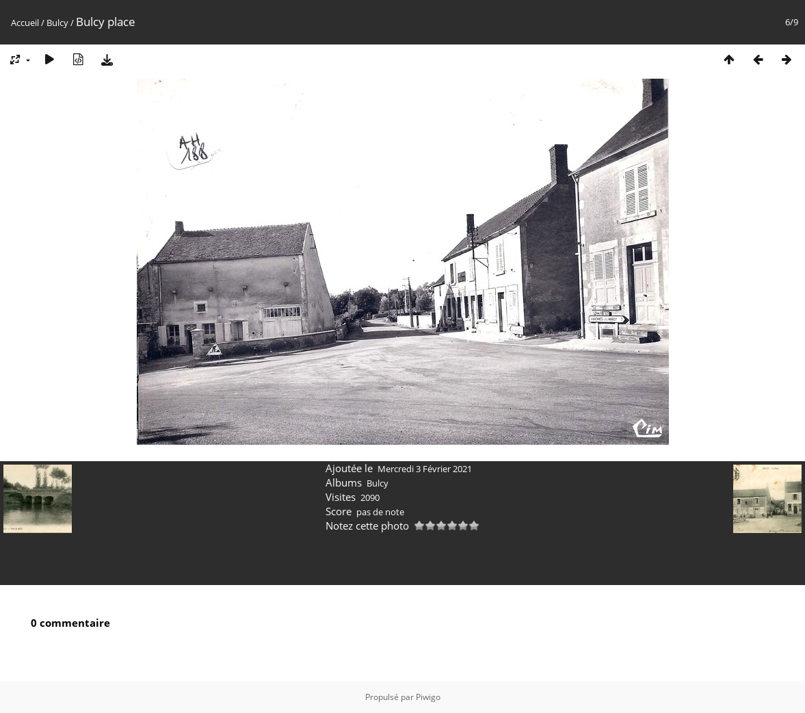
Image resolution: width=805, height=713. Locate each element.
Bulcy (57, 22)
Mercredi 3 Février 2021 (425, 469)
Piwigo (428, 697)
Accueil (25, 22)
